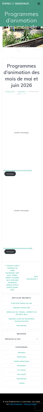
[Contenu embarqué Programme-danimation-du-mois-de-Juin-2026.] (21, 210)
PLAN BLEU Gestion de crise (21, 303)
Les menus (21, 370)
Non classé (21, 374)
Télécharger (10, 174)
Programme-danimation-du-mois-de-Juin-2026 (17, 248)
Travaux (22, 383)
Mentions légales (30, 404)
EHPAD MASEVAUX (15, 3)
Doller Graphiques (16, 404)
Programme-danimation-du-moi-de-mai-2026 (17, 170)
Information (21, 365)
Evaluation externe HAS (21, 308)
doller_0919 (10, 91)
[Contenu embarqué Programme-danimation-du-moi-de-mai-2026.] (21, 132)
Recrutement (21, 325)
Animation (21, 91)
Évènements (21, 357)
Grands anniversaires (21, 361)
